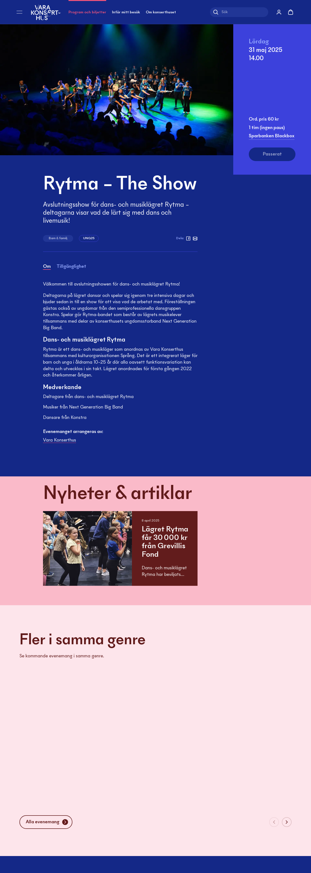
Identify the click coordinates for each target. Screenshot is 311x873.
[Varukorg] (290, 12)
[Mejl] (195, 238)
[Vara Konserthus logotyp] (46, 12)
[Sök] (239, 12)
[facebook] (188, 238)
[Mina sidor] (279, 12)
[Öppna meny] (19, 12)
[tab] (47, 267)
